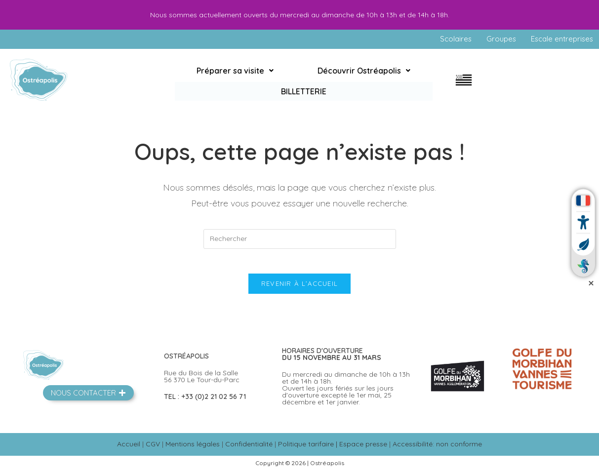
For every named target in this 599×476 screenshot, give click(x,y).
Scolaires (449, 39)
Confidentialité (249, 449)
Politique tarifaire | (308, 449)
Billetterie (403, 80)
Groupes (496, 39)
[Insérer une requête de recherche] (299, 239)
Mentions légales (192, 449)
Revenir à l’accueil (299, 289)
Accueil (128, 449)
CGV (153, 449)
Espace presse (363, 449)
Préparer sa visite (220, 80)
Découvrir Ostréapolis (320, 80)
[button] (221, 80)
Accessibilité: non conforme (437, 449)
